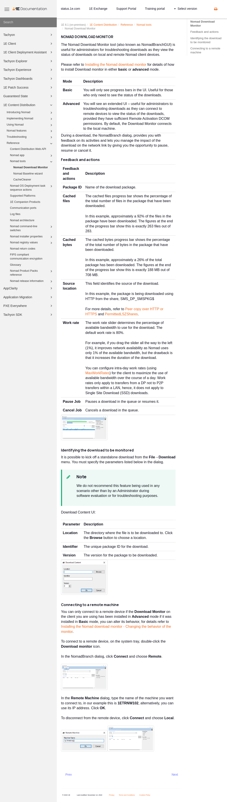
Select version (185, 8)
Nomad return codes (22, 248)
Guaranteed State (28, 96)
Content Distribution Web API (28, 149)
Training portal (155, 8)
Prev (68, 774)
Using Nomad (30, 125)
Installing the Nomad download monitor (116, 64)
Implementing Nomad (30, 118)
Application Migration (28, 297)
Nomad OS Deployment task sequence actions (32, 187)
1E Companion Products (25, 201)
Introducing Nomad (30, 112)
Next (175, 774)
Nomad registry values (32, 242)
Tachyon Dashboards (28, 78)
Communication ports (23, 207)
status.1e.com (70, 8)
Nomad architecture (22, 220)
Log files (15, 214)
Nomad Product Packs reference (32, 272)
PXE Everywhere (28, 305)
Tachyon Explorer (28, 61)
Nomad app (32, 155)
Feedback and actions (204, 31)
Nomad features (30, 131)
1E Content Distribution (28, 105)
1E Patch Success (28, 87)
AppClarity (28, 288)
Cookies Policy (144, 795)
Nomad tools (32, 161)
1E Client (28, 43)
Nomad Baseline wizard (28, 173)
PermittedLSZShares (121, 314)
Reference (30, 143)
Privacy (111, 795)
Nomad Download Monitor (30, 167)
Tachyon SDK (28, 314)
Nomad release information (32, 281)
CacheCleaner (22, 179)
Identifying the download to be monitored (205, 40)
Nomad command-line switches (32, 228)
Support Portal (126, 8)
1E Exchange (98, 8)
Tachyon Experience (28, 69)
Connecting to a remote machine (205, 50)
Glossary (15, 264)
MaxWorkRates (97, 373)
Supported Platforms (22, 195)
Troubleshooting (30, 137)
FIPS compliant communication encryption (26, 256)
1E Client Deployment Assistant (28, 52)
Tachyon (28, 34)
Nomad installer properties (32, 236)
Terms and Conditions (127, 795)
